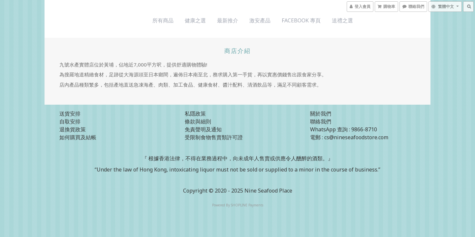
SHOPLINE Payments (247, 205)
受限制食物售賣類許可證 (214, 137)
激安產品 (259, 20)
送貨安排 (69, 113)
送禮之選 (342, 20)
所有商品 (163, 20)
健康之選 (195, 20)
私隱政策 (195, 113)
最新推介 (227, 20)
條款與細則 (198, 121)
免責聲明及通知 (203, 129)
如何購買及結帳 (77, 137)
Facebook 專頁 (301, 20)
